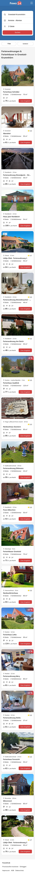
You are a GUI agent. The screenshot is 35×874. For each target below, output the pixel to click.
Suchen (17, 32)
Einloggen (23, 866)
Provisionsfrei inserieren (10, 866)
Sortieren (25, 43)
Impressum (6, 870)
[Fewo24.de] (16, 4)
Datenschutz (19, 870)
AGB (12, 870)
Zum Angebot (25, 101)
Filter (9, 43)
